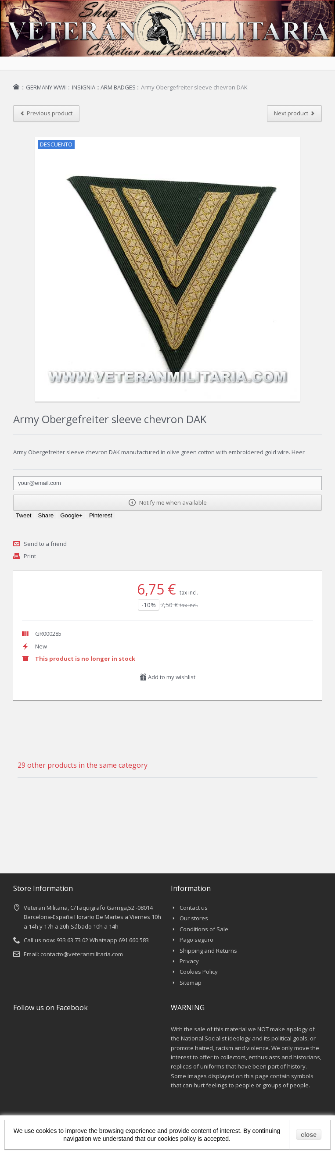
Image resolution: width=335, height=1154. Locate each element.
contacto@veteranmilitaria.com (81, 954)
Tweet (24, 515)
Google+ (71, 515)
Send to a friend (45, 544)
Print (30, 556)
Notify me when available (168, 502)
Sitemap (191, 983)
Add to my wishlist (167, 677)
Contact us (194, 908)
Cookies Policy (199, 972)
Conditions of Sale (204, 929)
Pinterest (100, 515)
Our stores (194, 918)
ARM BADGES (118, 87)
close (309, 1134)
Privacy (189, 961)
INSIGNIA (83, 87)
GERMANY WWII (46, 87)
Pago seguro (196, 940)
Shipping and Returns (208, 951)
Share (46, 515)
